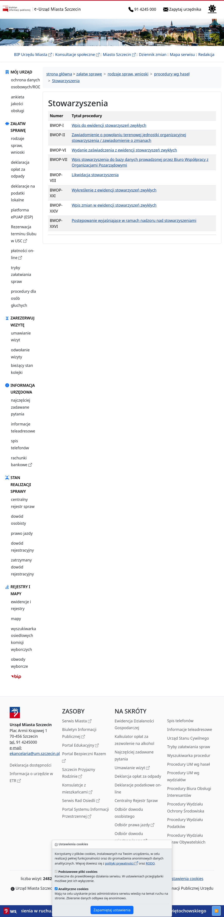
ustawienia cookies (183, 878)
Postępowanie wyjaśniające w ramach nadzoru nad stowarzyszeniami (134, 220)
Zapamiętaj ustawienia (111, 910)
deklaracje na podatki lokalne (23, 192)
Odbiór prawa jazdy (134, 825)
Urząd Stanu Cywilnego (188, 738)
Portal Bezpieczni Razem (84, 757)
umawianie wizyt (21, 336)
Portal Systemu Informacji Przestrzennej (85, 813)
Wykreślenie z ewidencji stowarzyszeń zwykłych (114, 190)
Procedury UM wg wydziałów (183, 776)
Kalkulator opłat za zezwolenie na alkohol (134, 740)
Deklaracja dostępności (30, 765)
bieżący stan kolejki (22, 369)
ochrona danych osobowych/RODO (27, 83)
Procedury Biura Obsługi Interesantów (189, 792)
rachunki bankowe (24, 461)
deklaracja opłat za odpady (20, 169)
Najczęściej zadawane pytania (134, 755)
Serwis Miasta (76, 721)
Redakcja (206, 54)
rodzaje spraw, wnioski (17, 145)
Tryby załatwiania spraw (188, 746)
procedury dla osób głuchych (23, 298)
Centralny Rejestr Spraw (136, 800)
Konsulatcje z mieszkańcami (77, 788)
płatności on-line (24, 254)
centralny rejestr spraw (23, 503)
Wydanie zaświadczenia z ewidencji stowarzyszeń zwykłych (124, 150)
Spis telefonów (180, 720)
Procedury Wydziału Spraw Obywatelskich (186, 839)
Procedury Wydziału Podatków (185, 823)
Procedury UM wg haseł (188, 764)
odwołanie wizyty (20, 353)
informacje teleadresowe (23, 427)
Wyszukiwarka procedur (188, 755)
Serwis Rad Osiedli (81, 801)
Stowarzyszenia (66, 80)
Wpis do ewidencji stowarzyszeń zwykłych (109, 125)
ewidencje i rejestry (21, 605)
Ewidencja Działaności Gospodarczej (134, 724)
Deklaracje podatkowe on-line (138, 788)
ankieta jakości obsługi (17, 103)
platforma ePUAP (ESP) (22, 213)
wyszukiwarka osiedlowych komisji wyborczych (23, 639)
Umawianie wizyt (132, 768)
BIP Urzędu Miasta (33, 54)
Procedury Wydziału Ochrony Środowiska (185, 807)
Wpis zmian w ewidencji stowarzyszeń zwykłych (114, 205)
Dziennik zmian (152, 54)
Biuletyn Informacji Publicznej (79, 733)
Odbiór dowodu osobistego (129, 813)
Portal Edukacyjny (80, 745)
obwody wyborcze (19, 663)
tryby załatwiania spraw (21, 274)
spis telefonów (20, 444)
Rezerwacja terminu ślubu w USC (24, 234)
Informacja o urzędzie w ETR (31, 777)
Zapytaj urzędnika (183, 9)
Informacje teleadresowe (189, 729)
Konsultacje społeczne (77, 54)
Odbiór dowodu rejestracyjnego (131, 837)
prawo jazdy (22, 533)
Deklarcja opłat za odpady (138, 776)
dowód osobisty (18, 520)
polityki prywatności (121, 863)
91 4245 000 (143, 9)
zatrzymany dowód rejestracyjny (22, 566)
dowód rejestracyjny (22, 546)
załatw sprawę (89, 74)
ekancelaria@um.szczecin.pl (35, 753)
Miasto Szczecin (119, 54)
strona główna (59, 74)
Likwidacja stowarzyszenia (95, 174)
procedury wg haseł (171, 74)
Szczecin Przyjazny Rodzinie (78, 773)
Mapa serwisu (182, 54)
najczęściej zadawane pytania (20, 407)
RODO (150, 863)
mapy (16, 618)
